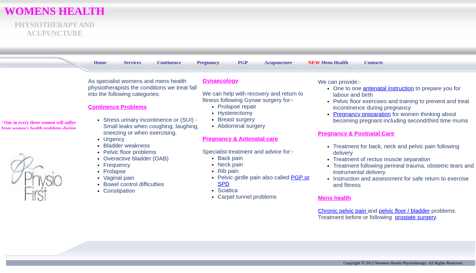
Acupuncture (278, 62)
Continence (169, 62)
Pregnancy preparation (362, 114)
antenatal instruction (388, 88)
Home (97, 62)
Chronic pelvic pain (343, 210)
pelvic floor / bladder (404, 210)
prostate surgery (415, 217)
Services (132, 62)
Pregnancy (208, 62)
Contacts (373, 62)
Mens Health (334, 62)
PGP (242, 62)
